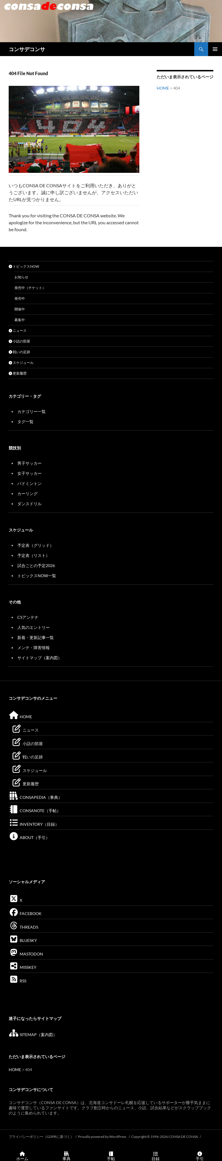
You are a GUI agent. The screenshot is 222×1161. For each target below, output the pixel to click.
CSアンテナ (27, 617)
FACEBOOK (25, 913)
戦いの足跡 (19, 352)
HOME (163, 88)
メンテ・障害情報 (33, 647)
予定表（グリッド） (35, 545)
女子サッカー (29, 473)
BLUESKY (23, 940)
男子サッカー (29, 463)
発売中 (19, 298)
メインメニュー (215, 49)
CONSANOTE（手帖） (35, 810)
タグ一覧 (25, 421)
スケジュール (21, 362)
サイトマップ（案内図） (39, 657)
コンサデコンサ (27, 49)
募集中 (19, 320)
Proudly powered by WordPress (102, 1136)
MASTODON (26, 953)
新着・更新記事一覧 (35, 637)
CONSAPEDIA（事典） (35, 797)
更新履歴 (18, 373)
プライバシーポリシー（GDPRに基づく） (41, 1136)
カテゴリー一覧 (31, 411)
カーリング (27, 493)
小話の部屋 (19, 341)
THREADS (23, 927)
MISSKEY (22, 967)
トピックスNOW (24, 266)
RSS (17, 980)
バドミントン (29, 483)
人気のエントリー (33, 627)
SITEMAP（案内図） (33, 1034)
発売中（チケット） (30, 288)
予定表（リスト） (33, 555)
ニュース (18, 330)
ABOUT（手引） (29, 837)
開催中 (19, 309)
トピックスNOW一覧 (36, 575)
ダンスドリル (29, 503)
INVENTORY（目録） (34, 824)
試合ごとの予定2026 (36, 565)
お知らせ (21, 277)
